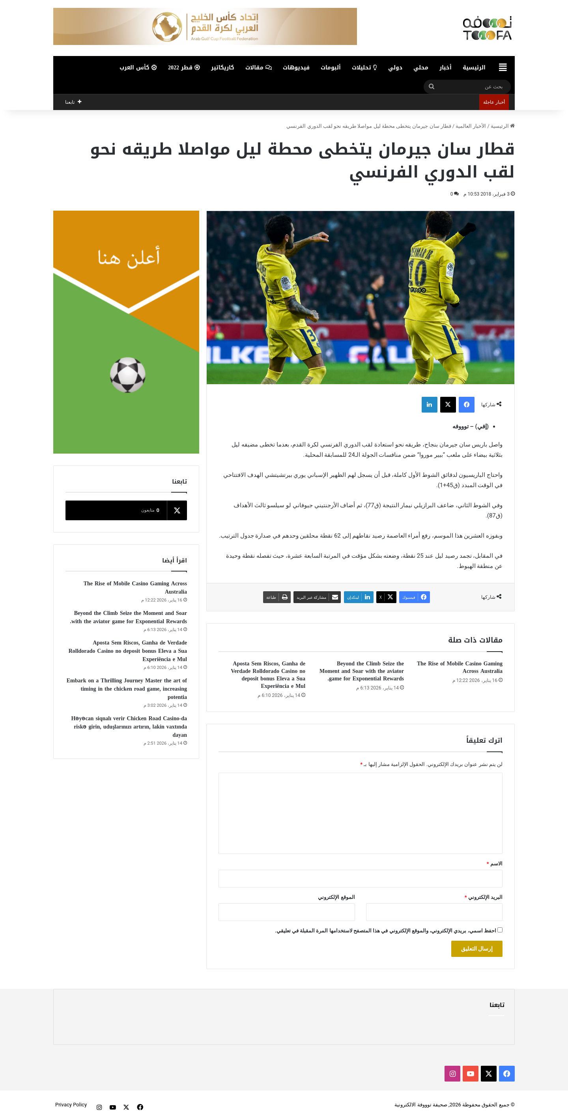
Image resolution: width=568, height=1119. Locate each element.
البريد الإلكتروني (484, 897)
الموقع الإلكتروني (336, 897)
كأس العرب (138, 67)
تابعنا (497, 1005)
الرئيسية (474, 67)
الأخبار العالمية (471, 126)
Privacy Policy (71, 1105)
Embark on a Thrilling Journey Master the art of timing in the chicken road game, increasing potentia (127, 688)
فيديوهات (296, 67)
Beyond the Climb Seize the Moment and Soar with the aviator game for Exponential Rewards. (362, 671)
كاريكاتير (222, 67)
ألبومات (331, 67)
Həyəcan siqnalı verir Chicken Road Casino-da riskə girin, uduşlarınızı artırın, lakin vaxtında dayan (129, 726)
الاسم (495, 864)
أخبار (445, 67)
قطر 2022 (184, 67)
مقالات (258, 67)
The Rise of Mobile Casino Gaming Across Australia (460, 667)
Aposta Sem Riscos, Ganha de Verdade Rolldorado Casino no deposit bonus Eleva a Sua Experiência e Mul (268, 674)
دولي (395, 67)
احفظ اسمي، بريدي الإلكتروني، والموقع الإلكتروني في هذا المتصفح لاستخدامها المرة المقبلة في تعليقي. (385, 931)
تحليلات (364, 67)
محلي (420, 67)
